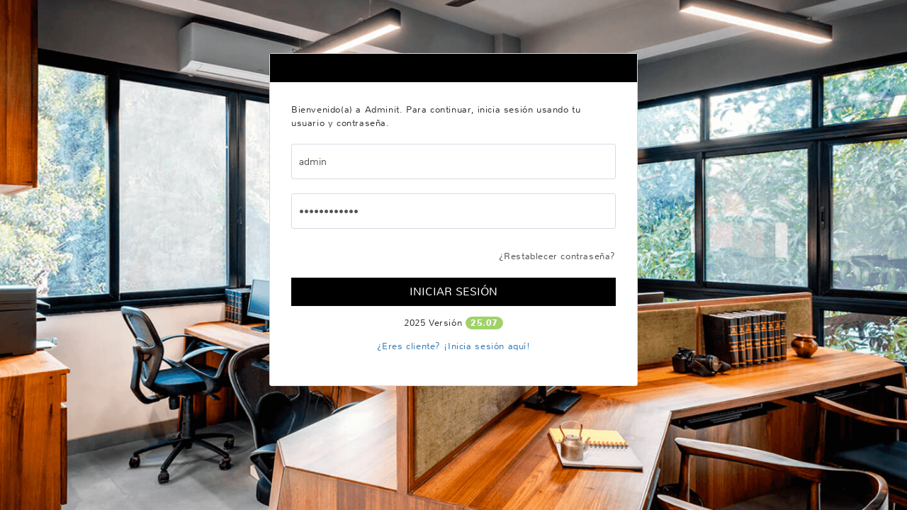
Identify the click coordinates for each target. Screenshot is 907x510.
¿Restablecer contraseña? (557, 256)
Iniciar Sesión (453, 291)
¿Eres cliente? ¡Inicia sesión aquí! (454, 346)
